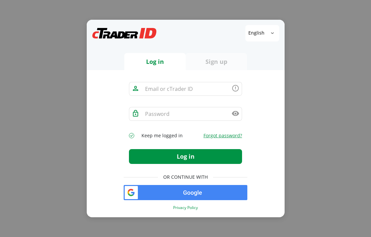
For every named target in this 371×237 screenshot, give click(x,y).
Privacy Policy (185, 207)
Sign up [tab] (216, 62)
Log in (186, 156)
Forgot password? (222, 135)
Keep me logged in (162, 135)
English (257, 33)
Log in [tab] (155, 62)
